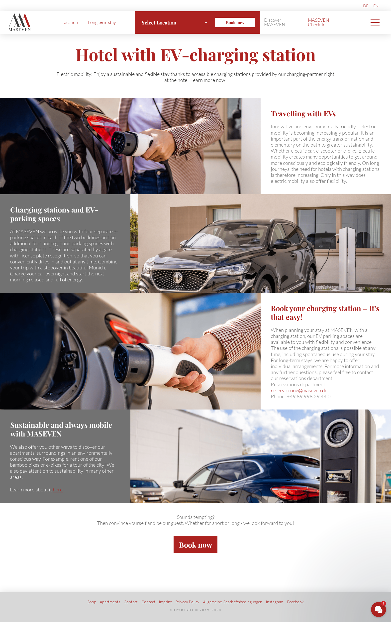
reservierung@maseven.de (299, 390)
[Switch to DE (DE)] (366, 5)
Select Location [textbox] (159, 22)
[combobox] (174, 22)
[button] (375, 22)
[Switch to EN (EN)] (376, 5)
